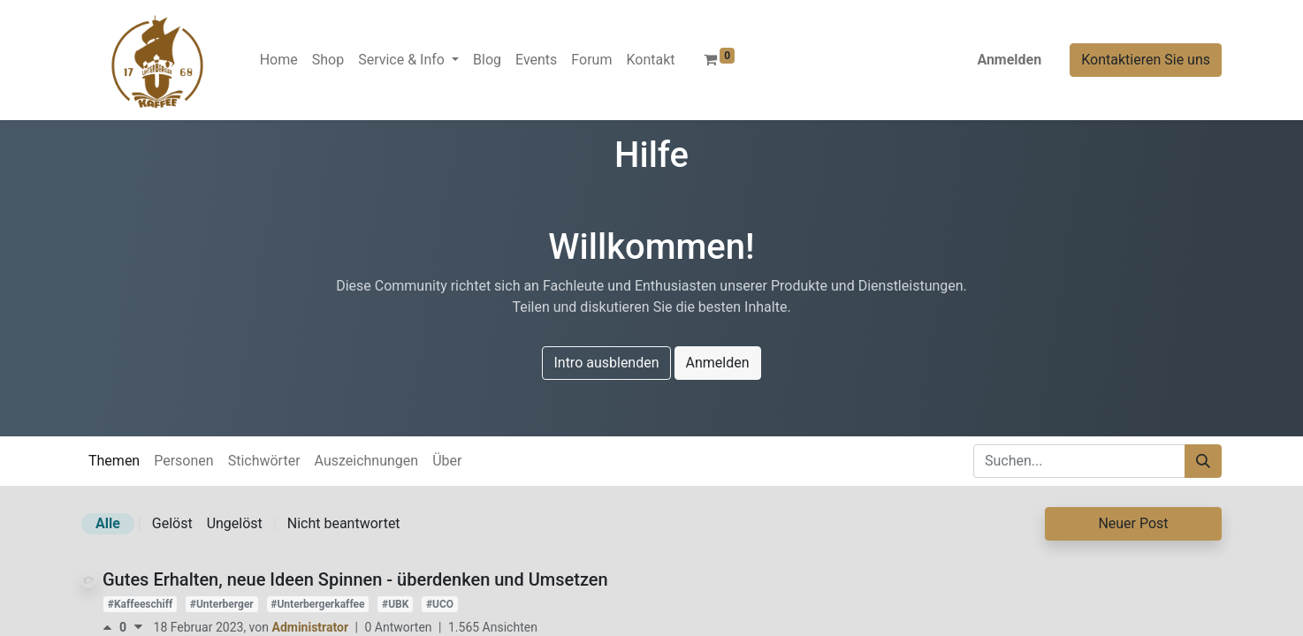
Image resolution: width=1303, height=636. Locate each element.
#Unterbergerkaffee (317, 604)
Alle (107, 523)
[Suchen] (1203, 461)
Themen (114, 460)
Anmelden (1009, 59)
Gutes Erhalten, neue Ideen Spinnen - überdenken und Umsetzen (355, 579)
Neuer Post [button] (1133, 523)
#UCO (439, 604)
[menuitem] (279, 60)
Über (446, 460)
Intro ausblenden (606, 362)
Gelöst (172, 523)
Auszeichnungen (367, 460)
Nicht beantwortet (343, 523)
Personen (183, 460)
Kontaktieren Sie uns (1145, 59)
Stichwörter (264, 460)
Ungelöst (235, 523)
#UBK (395, 604)
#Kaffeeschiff (140, 604)
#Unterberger (222, 604)
